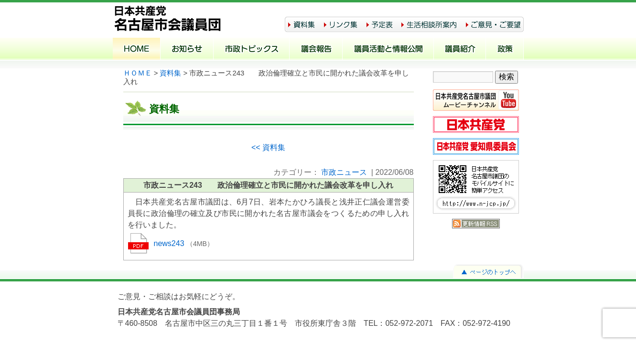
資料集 (170, 73)
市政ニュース (344, 172)
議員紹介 (460, 50)
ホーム (137, 50)
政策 (505, 50)
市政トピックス (252, 50)
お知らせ (187, 50)
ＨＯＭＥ (137, 73)
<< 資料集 (268, 147)
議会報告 (316, 50)
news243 (170, 243)
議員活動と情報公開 (388, 50)
